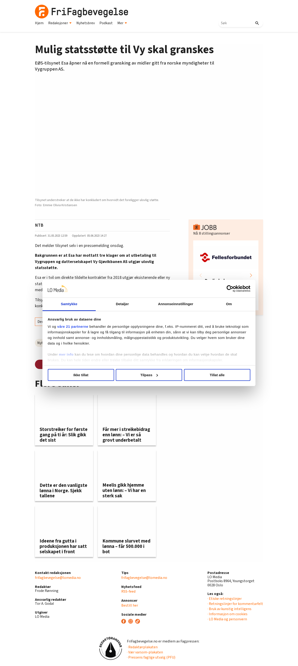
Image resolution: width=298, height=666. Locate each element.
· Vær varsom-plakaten (145, 652)
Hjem (39, 23)
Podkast (106, 23)
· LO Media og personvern (227, 619)
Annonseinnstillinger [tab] (175, 304)
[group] (225, 275)
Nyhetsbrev (85, 23)
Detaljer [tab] (122, 304)
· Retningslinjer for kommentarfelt (235, 603)
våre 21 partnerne (74, 326)
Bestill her (129, 605)
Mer (122, 23)
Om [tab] (227, 304)
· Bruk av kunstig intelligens (229, 608)
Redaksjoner (60, 23)
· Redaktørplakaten (142, 647)
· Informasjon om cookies (227, 614)
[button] (251, 275)
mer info (68, 354)
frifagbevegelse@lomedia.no (58, 577)
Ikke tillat (81, 375)
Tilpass (149, 375)
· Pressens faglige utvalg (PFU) (151, 657)
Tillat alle (216, 375)
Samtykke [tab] (70, 304)
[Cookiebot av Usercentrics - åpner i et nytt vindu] (228, 288)
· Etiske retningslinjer (224, 598)
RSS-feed (128, 591)
